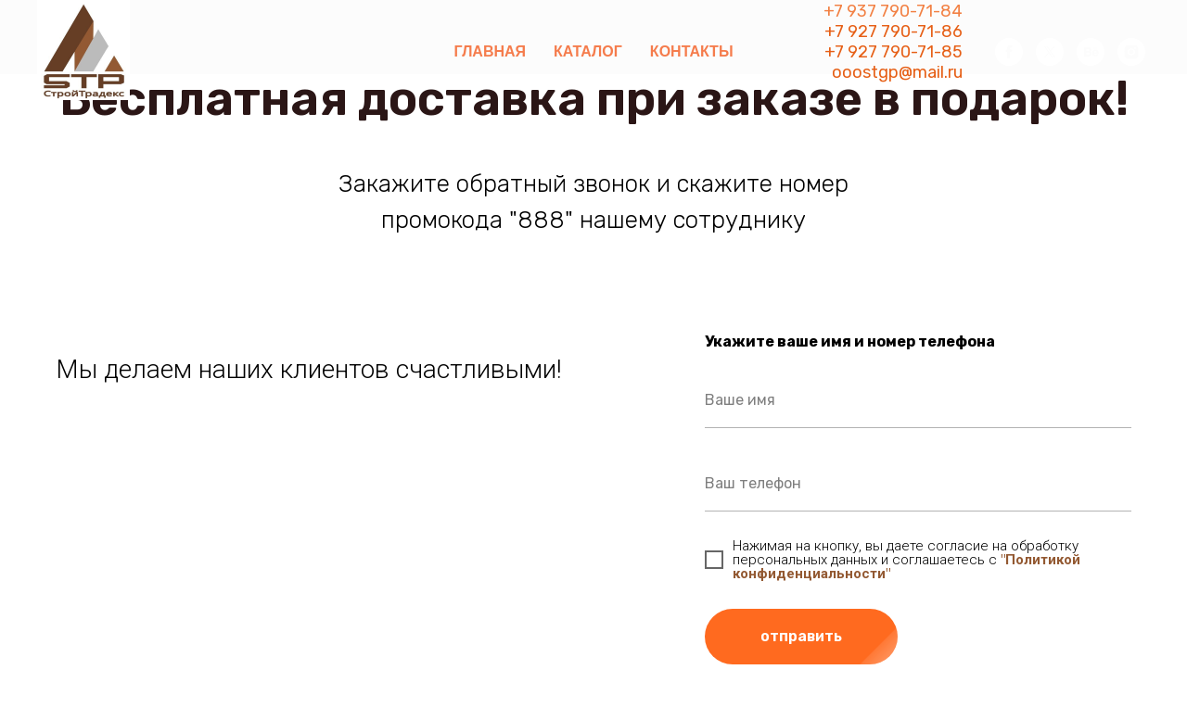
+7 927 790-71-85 (893, 52)
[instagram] (1131, 52)
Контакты (692, 51)
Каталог (588, 51)
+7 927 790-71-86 (893, 31)
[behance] (1090, 52)
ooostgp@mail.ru (897, 72)
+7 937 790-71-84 (893, 11)
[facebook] (1009, 52)
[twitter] (1050, 52)
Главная (489, 51)
